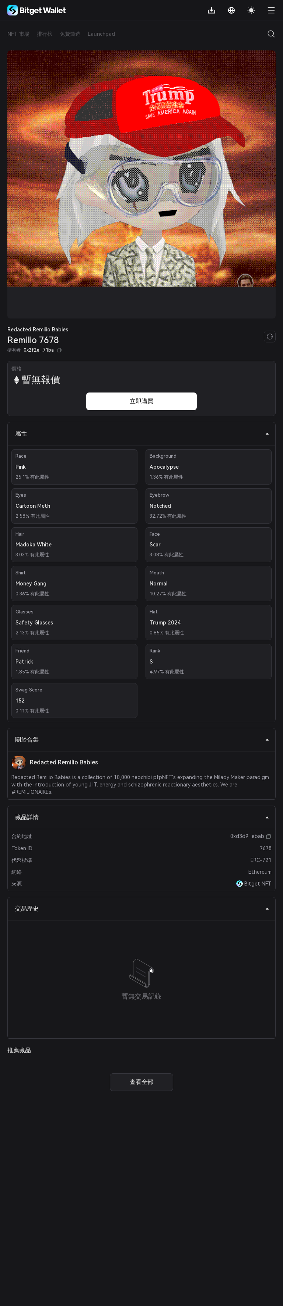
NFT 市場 (18, 34)
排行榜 (44, 34)
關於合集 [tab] (142, 739)
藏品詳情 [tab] (142, 817)
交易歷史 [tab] (142, 908)
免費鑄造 (70, 34)
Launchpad (101, 34)
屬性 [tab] (142, 433)
